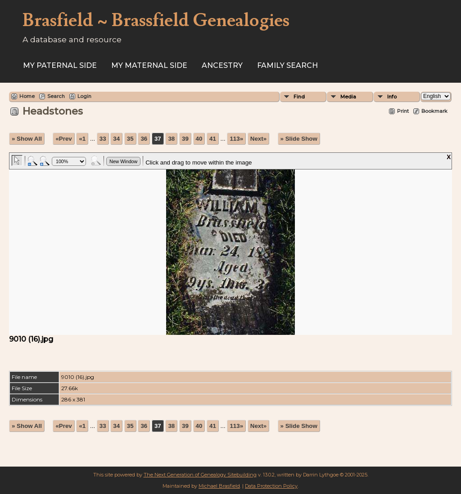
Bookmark (434, 111)
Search (56, 96)
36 (143, 138)
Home (27, 96)
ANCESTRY (222, 65)
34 (116, 138)
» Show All (27, 138)
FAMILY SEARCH (287, 65)
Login (84, 96)
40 (199, 138)
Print (403, 111)
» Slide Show (298, 138)
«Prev (63, 138)
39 (185, 138)
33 (102, 138)
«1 (82, 138)
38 (171, 138)
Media (348, 96)
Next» (258, 138)
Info (392, 96)
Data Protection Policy (271, 486)
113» (236, 138)
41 (212, 138)
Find (299, 96)
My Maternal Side (149, 65)
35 (130, 138)
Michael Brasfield (219, 486)
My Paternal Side (60, 65)
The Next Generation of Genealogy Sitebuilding (200, 475)
